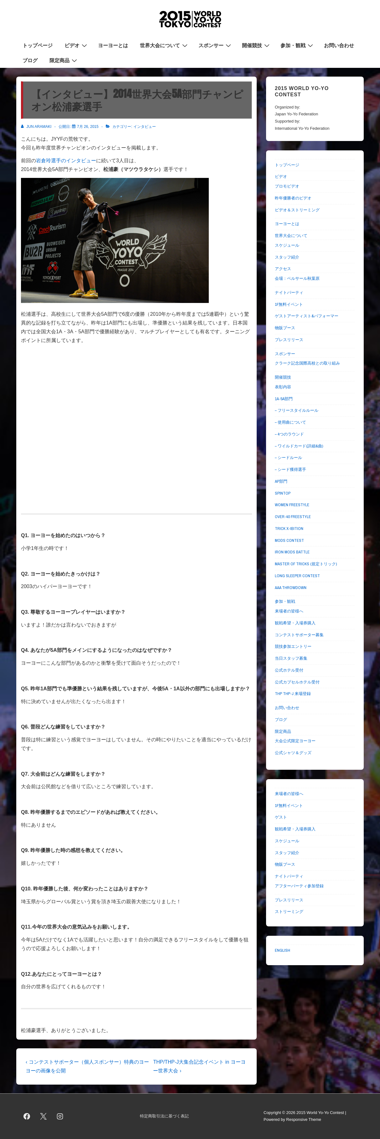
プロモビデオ (287, 186)
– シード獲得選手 (290, 469)
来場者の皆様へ (289, 611)
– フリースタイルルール (296, 410)
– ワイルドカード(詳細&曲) (299, 446)
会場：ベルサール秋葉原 (297, 278)
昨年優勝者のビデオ (293, 198)
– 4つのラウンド (289, 434)
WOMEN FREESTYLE (292, 504)
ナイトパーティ (289, 292)
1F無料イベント (289, 304)
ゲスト (281, 817)
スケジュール (287, 245)
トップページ (38, 45)
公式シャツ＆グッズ (293, 752)
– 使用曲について (290, 422)
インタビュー (144, 126)
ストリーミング (289, 911)
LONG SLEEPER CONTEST (297, 575)
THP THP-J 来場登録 (293, 693)
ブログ (30, 60)
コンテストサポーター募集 (299, 635)
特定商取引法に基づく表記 (164, 1116)
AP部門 (281, 481)
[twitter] (43, 1116)
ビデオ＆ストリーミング (297, 210)
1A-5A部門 (284, 398)
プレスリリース (289, 339)
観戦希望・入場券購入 (295, 623)
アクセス (283, 268)
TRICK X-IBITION (289, 528)
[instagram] (60, 1116)
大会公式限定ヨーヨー (295, 740)
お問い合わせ (339, 45)
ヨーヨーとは (113, 45)
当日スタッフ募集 (291, 658)
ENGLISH (282, 950)
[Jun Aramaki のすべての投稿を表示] (37, 126)
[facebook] (27, 1116)
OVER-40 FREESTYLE (293, 516)
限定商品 (64, 60)
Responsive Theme (303, 1119)
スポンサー (215, 45)
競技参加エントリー (293, 646)
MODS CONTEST (289, 540)
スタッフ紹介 (287, 257)
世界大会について (164, 45)
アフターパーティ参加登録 (299, 886)
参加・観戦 (297, 45)
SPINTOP (282, 493)
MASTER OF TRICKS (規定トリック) (306, 564)
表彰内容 (283, 387)
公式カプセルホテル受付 (297, 682)
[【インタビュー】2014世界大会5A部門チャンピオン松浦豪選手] (88, 126)
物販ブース (285, 327)
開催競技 (256, 45)
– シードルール (288, 457)
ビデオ (76, 45)
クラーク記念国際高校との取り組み (307, 363)
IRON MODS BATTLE (292, 552)
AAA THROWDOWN (290, 587)
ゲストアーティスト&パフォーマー (306, 316)
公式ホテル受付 (289, 670)
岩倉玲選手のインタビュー (66, 160)
